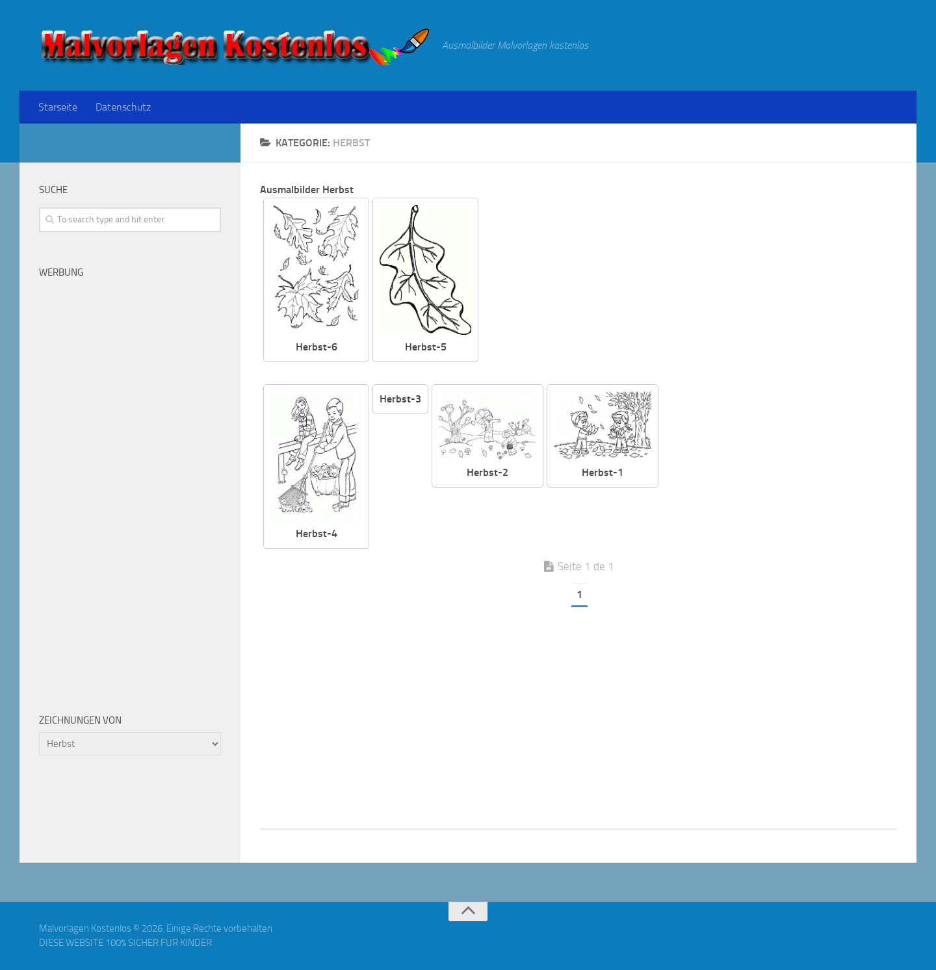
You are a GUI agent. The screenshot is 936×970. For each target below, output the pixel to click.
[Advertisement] (697, 289)
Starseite (57, 107)
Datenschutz (123, 107)
